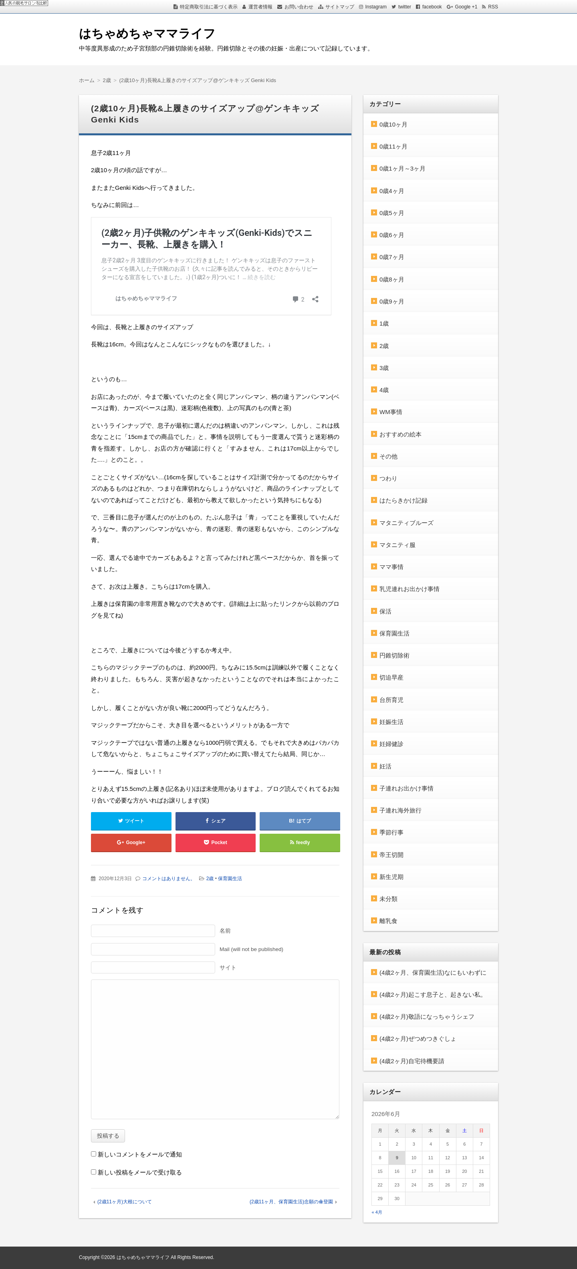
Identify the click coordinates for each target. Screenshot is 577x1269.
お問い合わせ (298, 7)
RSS (493, 7)
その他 (388, 456)
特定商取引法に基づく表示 (209, 7)
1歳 (384, 323)
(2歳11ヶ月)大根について (124, 1202)
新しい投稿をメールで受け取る (140, 1172)
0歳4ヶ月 (391, 190)
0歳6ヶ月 (391, 234)
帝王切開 (391, 854)
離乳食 (388, 920)
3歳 (384, 367)
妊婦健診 (391, 743)
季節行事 (391, 832)
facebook (432, 7)
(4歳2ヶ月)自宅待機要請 (411, 1061)
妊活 (385, 766)
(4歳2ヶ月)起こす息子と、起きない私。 (432, 994)
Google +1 (466, 7)
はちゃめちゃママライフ (147, 33)
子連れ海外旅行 (400, 810)
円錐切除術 (394, 655)
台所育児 (391, 699)
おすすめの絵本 (400, 434)
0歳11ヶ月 (393, 146)
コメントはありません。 (168, 878)
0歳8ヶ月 (391, 279)
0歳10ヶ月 (393, 124)
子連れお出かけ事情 (406, 788)
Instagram (376, 7)
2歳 (210, 878)
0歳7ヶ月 (391, 256)
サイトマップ (339, 7)
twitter (404, 7)
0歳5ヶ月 (391, 212)
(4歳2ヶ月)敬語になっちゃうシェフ (426, 1016)
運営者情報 (260, 7)
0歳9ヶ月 (391, 301)
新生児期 (391, 876)
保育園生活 (230, 878)
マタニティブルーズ (406, 522)
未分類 (388, 898)
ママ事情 (391, 566)
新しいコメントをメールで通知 (140, 1154)
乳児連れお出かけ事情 (409, 588)
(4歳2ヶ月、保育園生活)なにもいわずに (432, 972)
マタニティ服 (397, 544)
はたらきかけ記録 (403, 500)
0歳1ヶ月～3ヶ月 (402, 168)
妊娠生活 (391, 721)
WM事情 (390, 411)
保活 (385, 611)
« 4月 (377, 1212)
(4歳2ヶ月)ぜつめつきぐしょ (417, 1038)
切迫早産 (391, 677)
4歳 (384, 389)
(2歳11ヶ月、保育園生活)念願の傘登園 (291, 1202)
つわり (388, 478)
